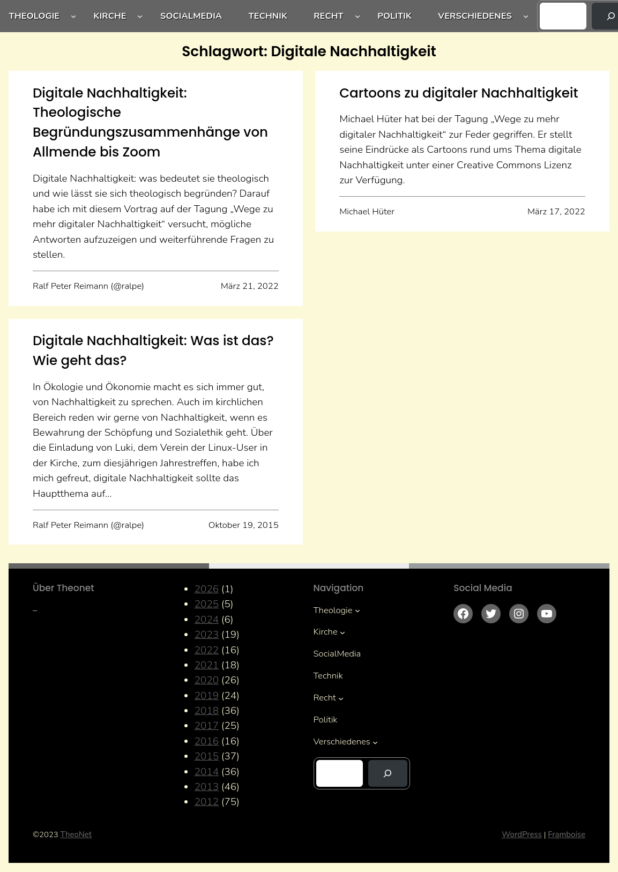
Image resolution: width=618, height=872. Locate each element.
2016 (207, 741)
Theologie (34, 16)
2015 (207, 756)
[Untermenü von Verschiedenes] (525, 16)
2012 (207, 802)
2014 (207, 772)
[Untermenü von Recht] (357, 16)
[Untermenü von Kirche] (140, 16)
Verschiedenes (475, 16)
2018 (207, 711)
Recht (329, 16)
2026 (207, 589)
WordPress (522, 834)
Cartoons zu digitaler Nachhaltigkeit (458, 93)
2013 (207, 787)
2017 (207, 726)
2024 (207, 620)
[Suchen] (387, 773)
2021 (207, 665)
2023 (207, 635)
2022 (207, 650)
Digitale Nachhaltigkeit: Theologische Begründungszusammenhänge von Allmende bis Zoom (150, 123)
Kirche (110, 16)
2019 (207, 696)
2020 (207, 680)
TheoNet (76, 834)
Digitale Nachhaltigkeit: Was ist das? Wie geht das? (153, 350)
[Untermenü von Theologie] (73, 16)
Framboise (566, 834)
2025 (207, 604)
